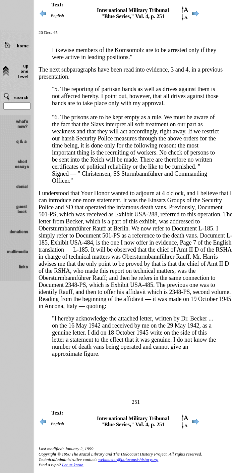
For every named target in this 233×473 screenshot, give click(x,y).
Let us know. (72, 464)
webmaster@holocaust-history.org (128, 459)
